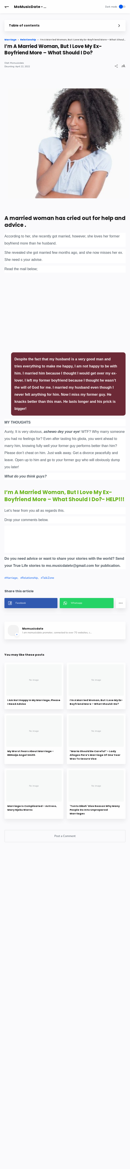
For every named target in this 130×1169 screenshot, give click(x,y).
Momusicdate (17, 63)
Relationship (30, 578)
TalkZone (48, 578)
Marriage (12, 578)
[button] (6, 6)
